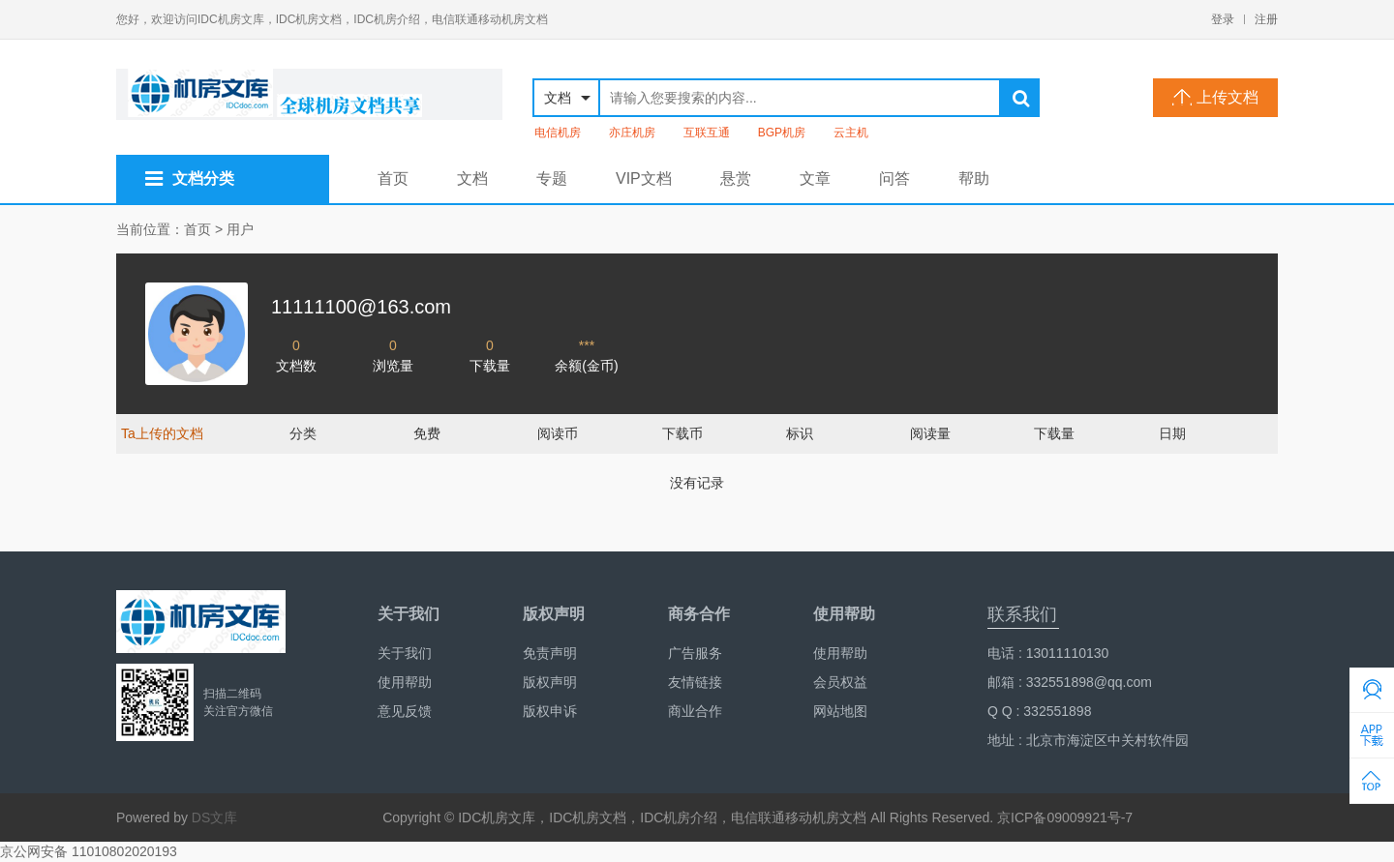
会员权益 (840, 682)
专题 (551, 178)
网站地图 (840, 711)
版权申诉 (550, 711)
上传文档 (1215, 97)
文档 (472, 178)
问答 (894, 178)
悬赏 (735, 178)
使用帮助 (405, 682)
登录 (1222, 19)
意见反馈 (405, 711)
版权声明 (550, 682)
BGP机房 (781, 132)
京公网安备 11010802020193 (88, 851)
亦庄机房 (632, 132)
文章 (815, 178)
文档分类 (189, 178)
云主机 (850, 132)
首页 (393, 178)
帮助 (973, 178)
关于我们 (405, 653)
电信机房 (557, 132)
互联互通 (706, 132)
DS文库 (214, 817)
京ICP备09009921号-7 (1065, 817)
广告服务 (695, 653)
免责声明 (550, 653)
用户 (240, 229)
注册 (1266, 19)
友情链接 (695, 682)
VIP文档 (644, 178)
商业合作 (695, 711)
